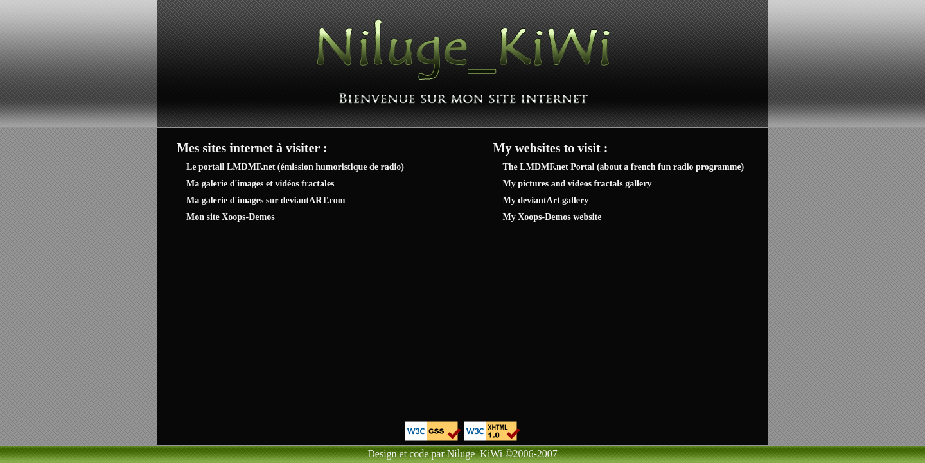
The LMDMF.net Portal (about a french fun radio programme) (623, 167)
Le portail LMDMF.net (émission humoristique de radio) (295, 167)
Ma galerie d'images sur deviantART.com (265, 200)
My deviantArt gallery (546, 200)
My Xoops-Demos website (552, 217)
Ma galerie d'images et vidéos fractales (260, 183)
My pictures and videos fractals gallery (577, 183)
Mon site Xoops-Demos (230, 217)
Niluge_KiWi (474, 453)
